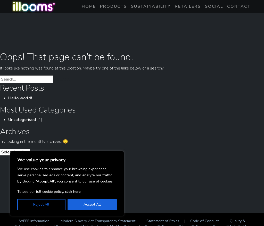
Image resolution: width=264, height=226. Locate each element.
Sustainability (151, 6)
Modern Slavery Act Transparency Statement (98, 220)
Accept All (92, 204)
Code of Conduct (204, 220)
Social (214, 6)
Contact (239, 6)
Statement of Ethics (162, 220)
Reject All (41, 204)
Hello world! (20, 98)
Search (65, 79)
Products (113, 6)
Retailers (188, 6)
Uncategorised (22, 120)
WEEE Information (34, 220)
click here (73, 191)
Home (89, 6)
